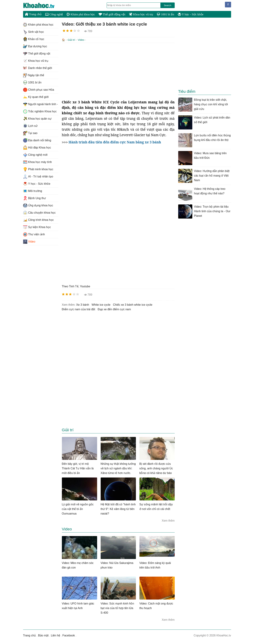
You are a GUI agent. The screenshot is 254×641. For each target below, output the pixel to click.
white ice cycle (101, 304)
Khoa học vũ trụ (141, 14)
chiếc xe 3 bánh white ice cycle (132, 304)
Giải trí (71, 39)
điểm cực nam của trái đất (78, 308)
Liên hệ (55, 635)
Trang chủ (33, 14)
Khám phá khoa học (80, 14)
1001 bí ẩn (165, 14)
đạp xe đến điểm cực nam (114, 308)
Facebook (68, 635)
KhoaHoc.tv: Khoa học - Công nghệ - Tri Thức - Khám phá (42, 5)
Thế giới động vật (112, 14)
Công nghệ (54, 14)
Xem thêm (168, 520)
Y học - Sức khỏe (191, 14)
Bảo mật (43, 635)
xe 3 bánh (82, 304)
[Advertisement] (118, 71)
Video (81, 39)
